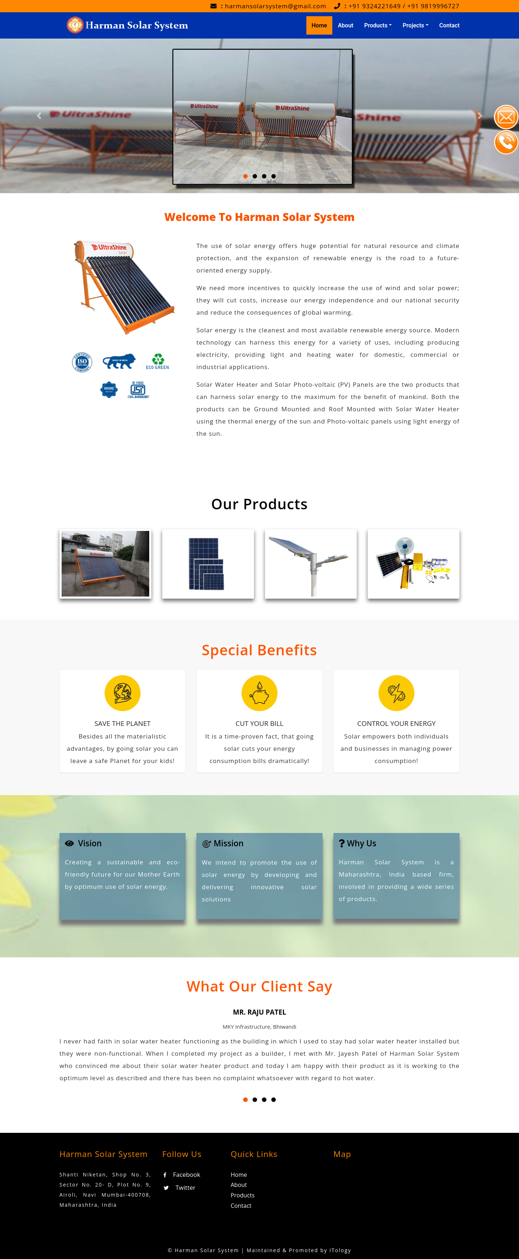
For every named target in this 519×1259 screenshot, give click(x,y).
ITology (340, 1250)
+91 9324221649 (375, 6)
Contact (449, 25)
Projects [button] (413, 25)
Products (242, 1195)
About (345, 25)
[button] (89, 1058)
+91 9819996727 (433, 6)
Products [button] (375, 25)
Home (322, 25)
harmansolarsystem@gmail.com (275, 6)
